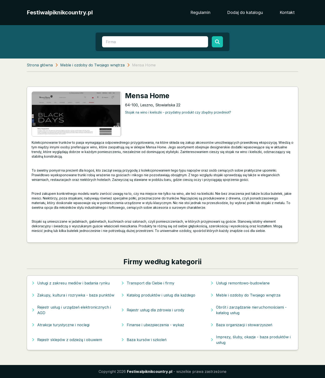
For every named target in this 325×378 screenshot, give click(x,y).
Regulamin (200, 12)
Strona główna (40, 65)
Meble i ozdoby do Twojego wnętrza (92, 65)
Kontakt (287, 12)
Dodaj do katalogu (245, 12)
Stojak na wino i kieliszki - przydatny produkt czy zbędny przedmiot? (178, 112)
